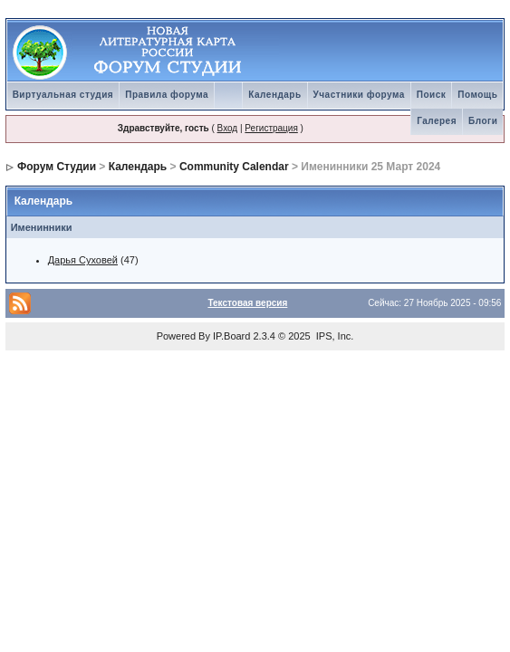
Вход (227, 128)
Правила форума (166, 95)
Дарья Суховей (83, 259)
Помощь (477, 95)
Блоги (482, 121)
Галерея (437, 121)
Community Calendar (234, 166)
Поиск (432, 95)
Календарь (274, 95)
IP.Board (231, 336)
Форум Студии (56, 166)
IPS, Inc (333, 336)
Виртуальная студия (63, 95)
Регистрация (271, 128)
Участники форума (359, 95)
